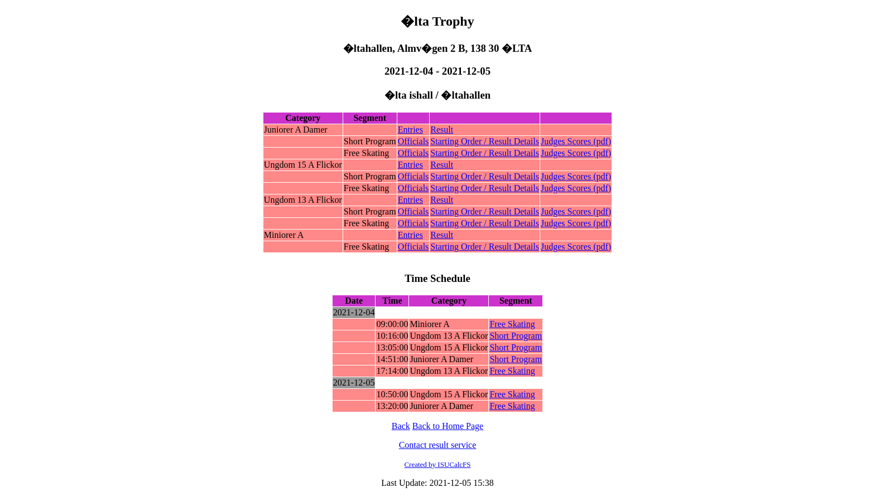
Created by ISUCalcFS (437, 464)
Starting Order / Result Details (484, 141)
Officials (413, 141)
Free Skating (512, 324)
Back (401, 426)
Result (441, 129)
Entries (410, 129)
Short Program (515, 335)
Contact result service (438, 445)
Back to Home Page (448, 426)
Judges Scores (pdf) (576, 141)
